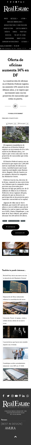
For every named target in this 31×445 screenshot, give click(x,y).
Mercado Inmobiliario (14, 220)
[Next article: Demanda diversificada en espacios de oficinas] (20, 233)
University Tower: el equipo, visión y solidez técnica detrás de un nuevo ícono (15, 320)
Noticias (5, 220)
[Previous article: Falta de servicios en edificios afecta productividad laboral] (10, 227)
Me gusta (10, 123)
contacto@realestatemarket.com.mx (15, 412)
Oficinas (23, 220)
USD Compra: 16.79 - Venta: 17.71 (13, 48)
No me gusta (22, 123)
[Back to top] (15, 437)
